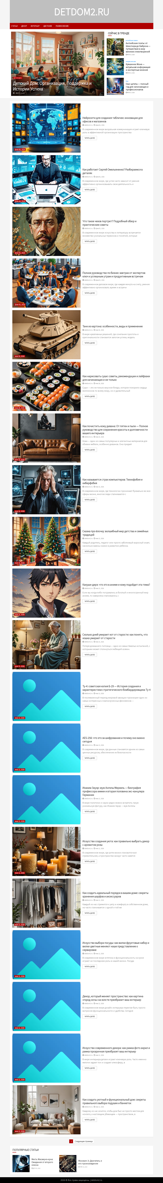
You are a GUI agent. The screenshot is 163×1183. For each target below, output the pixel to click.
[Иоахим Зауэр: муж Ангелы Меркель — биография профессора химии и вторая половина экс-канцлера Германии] (46, 799)
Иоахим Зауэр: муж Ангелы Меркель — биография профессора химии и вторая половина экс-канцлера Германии (113, 791)
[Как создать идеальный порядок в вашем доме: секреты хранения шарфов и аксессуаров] (46, 903)
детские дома (18, 78)
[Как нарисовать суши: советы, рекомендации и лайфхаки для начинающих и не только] (46, 386)
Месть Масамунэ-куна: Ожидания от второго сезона (42, 1162)
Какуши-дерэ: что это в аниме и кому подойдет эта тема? (116, 584)
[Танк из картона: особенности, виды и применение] (46, 334)
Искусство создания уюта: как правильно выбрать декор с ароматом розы (115, 843)
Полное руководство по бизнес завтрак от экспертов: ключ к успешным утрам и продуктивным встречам (114, 274)
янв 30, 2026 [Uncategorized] (19, 356)
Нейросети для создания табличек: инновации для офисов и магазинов (112, 119)
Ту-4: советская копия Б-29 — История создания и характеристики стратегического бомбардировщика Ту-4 (116, 688)
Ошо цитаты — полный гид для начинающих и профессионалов (137, 86)
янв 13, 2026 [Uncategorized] (19, 718)
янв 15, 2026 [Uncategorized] (19, 563)
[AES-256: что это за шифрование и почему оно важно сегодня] (46, 748)
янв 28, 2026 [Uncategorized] (19, 408)
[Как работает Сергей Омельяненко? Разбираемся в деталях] (46, 179)
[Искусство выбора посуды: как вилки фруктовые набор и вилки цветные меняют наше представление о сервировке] (46, 954)
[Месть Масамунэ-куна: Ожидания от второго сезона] (21, 1163)
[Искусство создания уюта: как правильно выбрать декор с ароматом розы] (46, 851)
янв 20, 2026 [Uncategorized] (19, 459)
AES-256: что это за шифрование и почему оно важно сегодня (113, 739)
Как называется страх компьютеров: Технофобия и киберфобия (112, 481)
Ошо (127, 81)
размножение (62, 26)
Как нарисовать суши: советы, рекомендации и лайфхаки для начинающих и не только (116, 377)
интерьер (35, 26)
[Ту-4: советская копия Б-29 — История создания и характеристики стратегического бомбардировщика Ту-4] (46, 696)
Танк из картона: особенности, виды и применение (112, 326)
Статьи (14, 26)
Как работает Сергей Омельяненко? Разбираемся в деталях (112, 171)
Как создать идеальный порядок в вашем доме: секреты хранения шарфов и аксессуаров (115, 894)
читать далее (89, 138)
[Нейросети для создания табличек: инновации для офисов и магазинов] (46, 128)
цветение (47, 26)
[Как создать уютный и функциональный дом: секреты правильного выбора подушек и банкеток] (46, 1109)
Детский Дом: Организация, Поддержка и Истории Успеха (52, 86)
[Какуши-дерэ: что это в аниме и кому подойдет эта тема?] (46, 593)
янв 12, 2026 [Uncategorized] (19, 873)
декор (24, 26)
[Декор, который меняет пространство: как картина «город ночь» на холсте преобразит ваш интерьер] (46, 1006)
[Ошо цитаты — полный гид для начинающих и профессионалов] (115, 86)
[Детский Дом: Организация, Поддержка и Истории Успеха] (57, 64)
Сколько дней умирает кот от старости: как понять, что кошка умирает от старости (115, 636)
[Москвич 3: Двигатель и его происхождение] (67, 1163)
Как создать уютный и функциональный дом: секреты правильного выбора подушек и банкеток (114, 1101)
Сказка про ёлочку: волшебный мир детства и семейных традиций (115, 532)
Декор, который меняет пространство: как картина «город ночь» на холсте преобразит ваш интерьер (112, 998)
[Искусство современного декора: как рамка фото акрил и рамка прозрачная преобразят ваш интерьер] (46, 1058)
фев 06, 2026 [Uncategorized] (20, 149)
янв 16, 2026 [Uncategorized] (19, 511)
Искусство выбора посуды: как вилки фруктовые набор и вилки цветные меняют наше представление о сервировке (115, 946)
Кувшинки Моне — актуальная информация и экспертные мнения (138, 67)
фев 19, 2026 (21, 93)
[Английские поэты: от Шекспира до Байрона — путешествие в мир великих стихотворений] (115, 47)
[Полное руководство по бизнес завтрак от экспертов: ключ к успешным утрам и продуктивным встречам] (46, 283)
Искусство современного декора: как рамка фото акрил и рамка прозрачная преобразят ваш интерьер (116, 1049)
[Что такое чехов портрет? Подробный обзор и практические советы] (46, 231)
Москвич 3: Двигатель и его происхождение (90, 1162)
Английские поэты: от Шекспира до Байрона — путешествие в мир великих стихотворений (138, 47)
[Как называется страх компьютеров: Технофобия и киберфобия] (46, 489)
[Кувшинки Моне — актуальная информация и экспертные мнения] (115, 66)
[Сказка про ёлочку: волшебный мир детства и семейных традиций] (46, 541)
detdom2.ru (81, 11)
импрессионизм (131, 61)
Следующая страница (84, 1141)
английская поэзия (132, 40)
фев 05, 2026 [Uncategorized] (20, 253)
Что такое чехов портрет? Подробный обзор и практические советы (109, 222)
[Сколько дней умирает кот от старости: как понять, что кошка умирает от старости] (46, 644)
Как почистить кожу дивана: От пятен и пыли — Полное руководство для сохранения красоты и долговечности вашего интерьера (115, 429)
